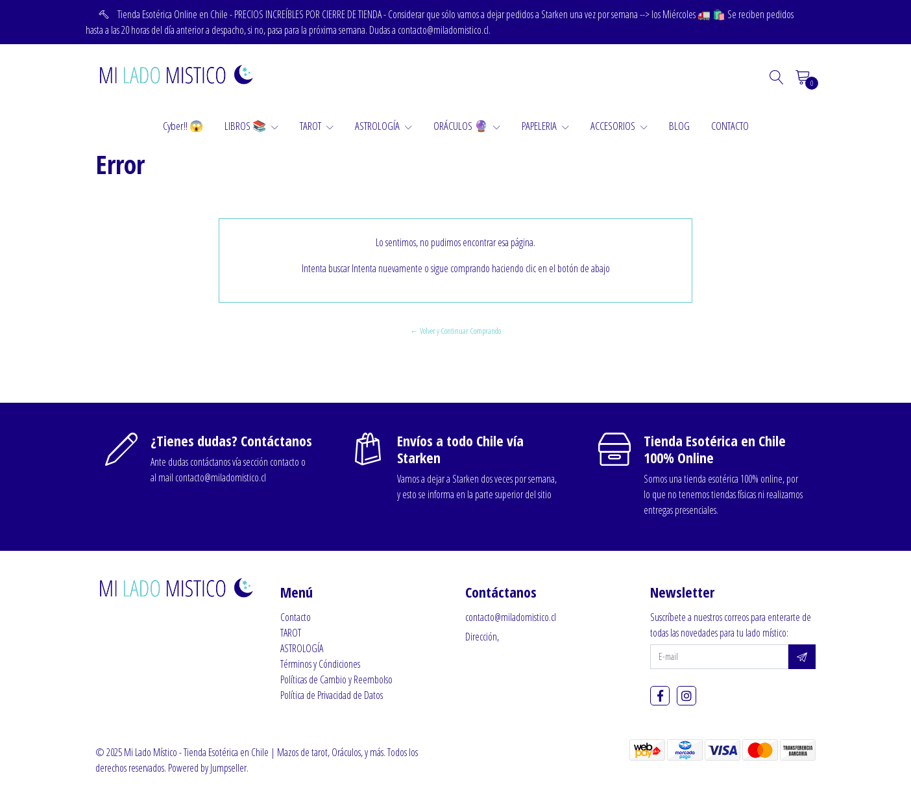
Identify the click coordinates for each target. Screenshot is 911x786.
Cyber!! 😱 (183, 125)
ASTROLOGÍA (383, 125)
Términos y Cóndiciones (320, 664)
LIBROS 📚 (251, 125)
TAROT (317, 125)
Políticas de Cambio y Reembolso (336, 679)
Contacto (295, 617)
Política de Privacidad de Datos (331, 695)
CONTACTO (730, 125)
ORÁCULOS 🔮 (466, 125)
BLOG (679, 125)
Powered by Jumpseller (207, 768)
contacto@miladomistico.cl (510, 617)
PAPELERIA (545, 125)
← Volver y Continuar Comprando (455, 330)
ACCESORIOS (619, 125)
